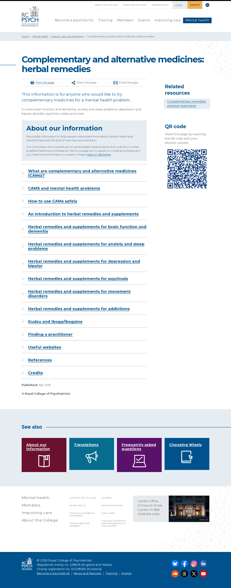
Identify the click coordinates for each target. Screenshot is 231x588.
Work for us (78, 505)
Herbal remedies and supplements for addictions (79, 309)
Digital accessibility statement (82, 514)
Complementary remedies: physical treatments (186, 104)
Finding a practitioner (50, 334)
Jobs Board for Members (80, 524)
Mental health (197, 20)
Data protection (112, 505)
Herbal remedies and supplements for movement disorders (79, 293)
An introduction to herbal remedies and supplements (83, 214)
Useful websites (44, 347)
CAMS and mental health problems (64, 188)
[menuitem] (74, 20)
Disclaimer (108, 513)
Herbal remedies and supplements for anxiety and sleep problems (86, 246)
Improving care (167, 20)
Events (144, 20)
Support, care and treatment (67, 36)
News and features (135, 5)
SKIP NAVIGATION (89, 3)
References (40, 360)
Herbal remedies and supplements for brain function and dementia (87, 229)
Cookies (107, 498)
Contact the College (83, 498)
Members (125, 20)
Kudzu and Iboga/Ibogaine (55, 321)
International (160, 5)
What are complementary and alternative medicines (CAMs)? (82, 173)
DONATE (195, 5)
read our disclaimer (98, 154)
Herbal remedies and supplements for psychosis (78, 278)
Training (105, 20)
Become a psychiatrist (74, 20)
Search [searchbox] (207, 5)
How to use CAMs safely (52, 201)
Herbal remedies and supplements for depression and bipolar (84, 263)
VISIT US (203, 519)
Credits (35, 373)
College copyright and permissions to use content (114, 523)
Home (25, 36)
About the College (106, 5)
